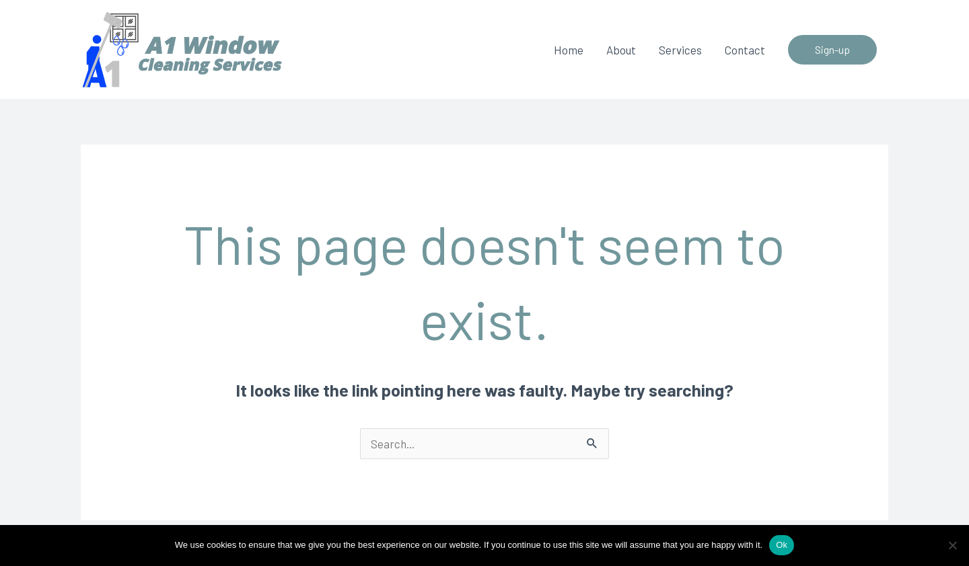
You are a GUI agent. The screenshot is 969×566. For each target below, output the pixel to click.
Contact (745, 49)
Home (568, 49)
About (621, 49)
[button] (832, 50)
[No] (952, 545)
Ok (781, 545)
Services (680, 49)
